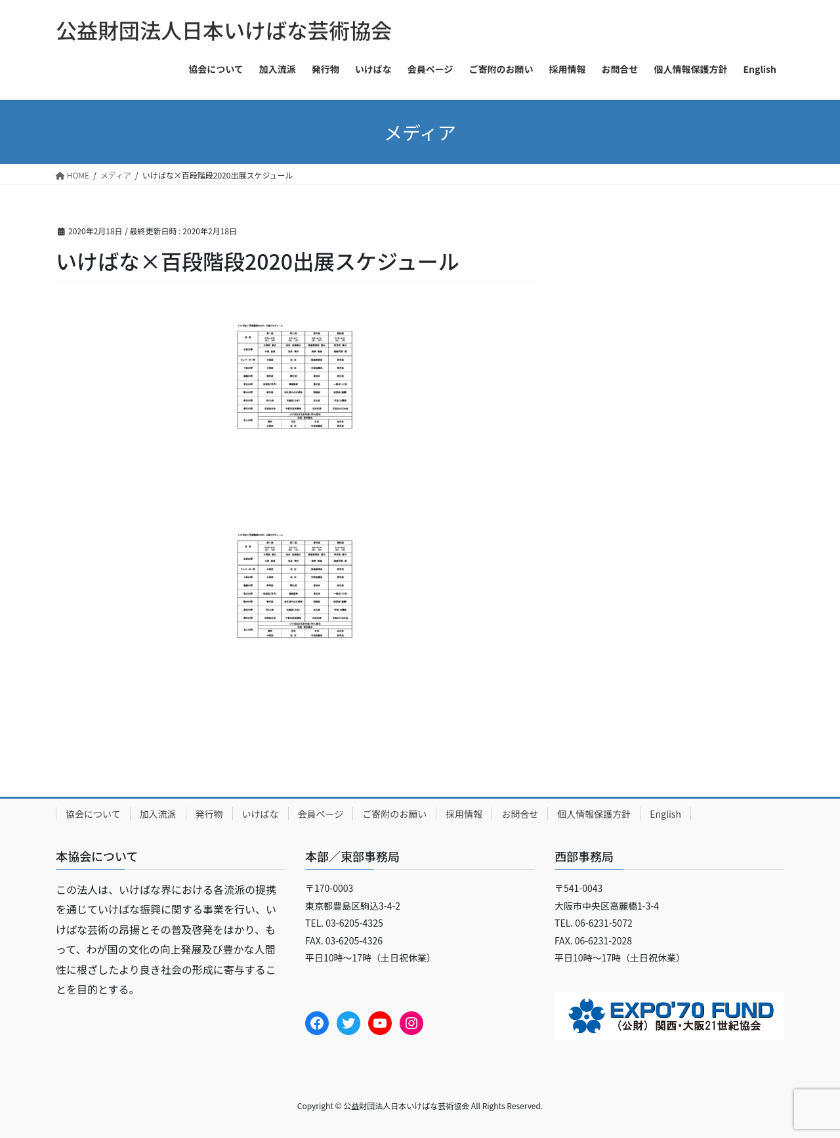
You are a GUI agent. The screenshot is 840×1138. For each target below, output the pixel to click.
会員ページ (321, 813)
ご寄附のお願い (394, 813)
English (665, 813)
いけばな (260, 813)
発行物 (209, 813)
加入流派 (158, 813)
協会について (93, 813)
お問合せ (519, 813)
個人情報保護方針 (594, 813)
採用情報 (464, 813)
